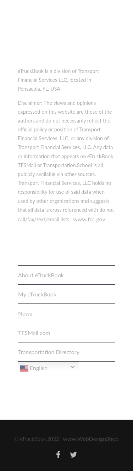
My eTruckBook (37, 294)
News (25, 313)
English (34, 368)
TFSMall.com (34, 332)
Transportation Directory (48, 351)
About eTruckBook (41, 275)
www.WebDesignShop (90, 438)
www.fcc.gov (89, 219)
